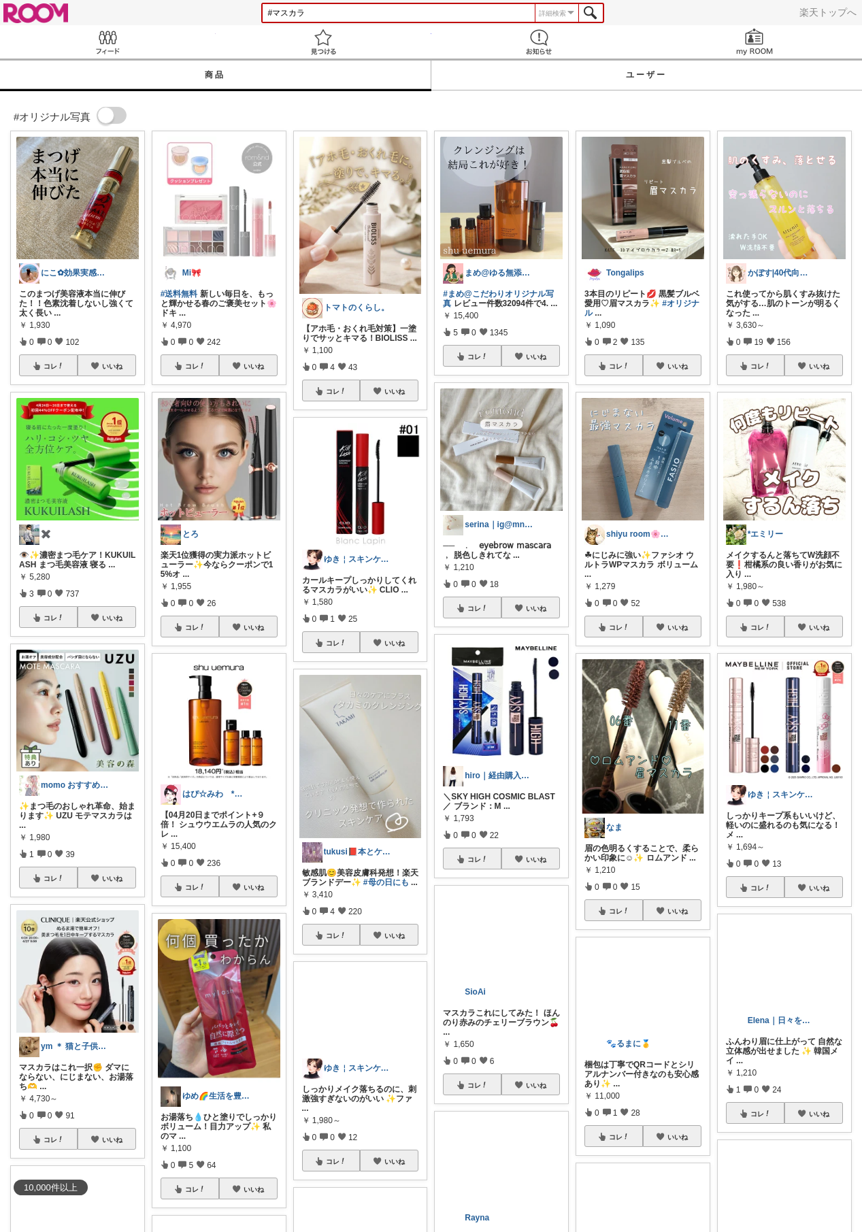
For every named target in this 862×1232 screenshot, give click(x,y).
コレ (54, 366)
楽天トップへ (828, 12)
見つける (323, 42)
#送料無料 (179, 294)
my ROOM (754, 42)
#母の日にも (386, 882)
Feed (108, 42)
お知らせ (539, 42)
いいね (112, 366)
